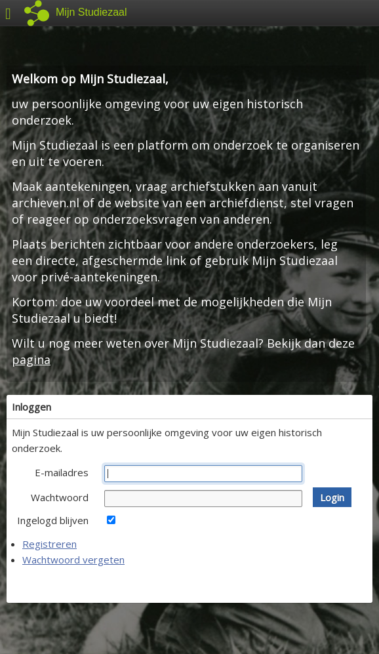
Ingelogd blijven (53, 520)
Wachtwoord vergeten (73, 559)
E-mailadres (62, 472)
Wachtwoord (60, 497)
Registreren (49, 543)
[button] (332, 497)
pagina (31, 359)
